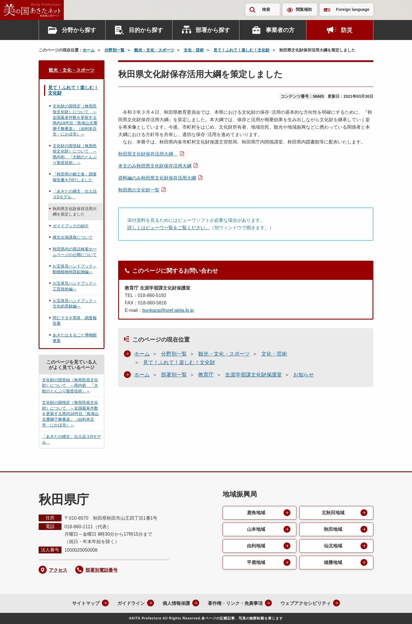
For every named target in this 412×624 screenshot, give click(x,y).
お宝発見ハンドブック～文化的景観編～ (75, 303)
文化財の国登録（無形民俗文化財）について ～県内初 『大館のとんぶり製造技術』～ (75, 154)
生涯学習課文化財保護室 (253, 375)
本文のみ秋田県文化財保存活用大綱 (154, 166)
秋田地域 (333, 529)
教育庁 (206, 375)
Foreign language (352, 9)
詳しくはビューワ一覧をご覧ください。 (168, 227)
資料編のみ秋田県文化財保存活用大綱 (157, 178)
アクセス (58, 570)
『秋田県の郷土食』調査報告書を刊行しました (75, 177)
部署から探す (213, 30)
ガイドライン (131, 603)
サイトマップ (86, 603)
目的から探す (146, 30)
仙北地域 (333, 545)
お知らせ (303, 375)
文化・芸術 (194, 50)
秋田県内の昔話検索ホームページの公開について (75, 252)
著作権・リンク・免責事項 (235, 603)
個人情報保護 (176, 603)
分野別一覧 (114, 50)
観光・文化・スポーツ (154, 50)
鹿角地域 (256, 512)
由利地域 (256, 545)
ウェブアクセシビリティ (305, 603)
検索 (266, 9)
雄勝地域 (333, 562)
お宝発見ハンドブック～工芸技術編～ (75, 286)
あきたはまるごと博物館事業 (75, 338)
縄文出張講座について (73, 237)
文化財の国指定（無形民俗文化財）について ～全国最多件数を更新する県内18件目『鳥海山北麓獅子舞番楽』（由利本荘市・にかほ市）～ (75, 120)
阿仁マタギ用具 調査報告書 (75, 321)
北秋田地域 (333, 512)
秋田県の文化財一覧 (138, 190)
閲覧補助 (304, 9)
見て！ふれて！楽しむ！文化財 (241, 50)
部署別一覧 (174, 375)
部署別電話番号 (102, 570)
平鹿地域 (256, 562)
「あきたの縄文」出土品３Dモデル (75, 194)
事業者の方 (280, 30)
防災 (346, 30)
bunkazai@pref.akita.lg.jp (168, 310)
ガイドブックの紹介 (71, 226)
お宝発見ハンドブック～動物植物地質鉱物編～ (75, 269)
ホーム (89, 50)
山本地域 (256, 529)
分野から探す (79, 30)
